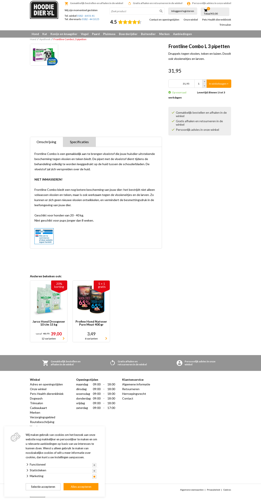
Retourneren (130, 389)
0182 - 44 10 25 (90, 19)
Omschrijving (46, 142)
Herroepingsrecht (134, 393)
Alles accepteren (81, 486)
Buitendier (148, 34)
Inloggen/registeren (182, 11)
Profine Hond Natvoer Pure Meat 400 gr (91, 323)
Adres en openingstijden (46, 384)
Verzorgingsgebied (42, 417)
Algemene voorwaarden (192, 489)
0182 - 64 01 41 (86, 15)
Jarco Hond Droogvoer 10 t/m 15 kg (49, 323)
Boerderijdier (128, 34)
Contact (127, 398)
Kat (44, 34)
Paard (96, 34)
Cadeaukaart (38, 408)
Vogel (85, 34)
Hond (35, 34)
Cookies (227, 489)
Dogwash (36, 398)
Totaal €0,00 (211, 13)
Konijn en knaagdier (63, 34)
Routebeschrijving (42, 422)
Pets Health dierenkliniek (216, 19)
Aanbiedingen (182, 34)
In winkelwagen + (218, 83)
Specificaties (79, 142)
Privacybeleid (213, 489)
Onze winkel (191, 19)
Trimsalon (225, 25)
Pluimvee (109, 34)
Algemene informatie (136, 384)
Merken (164, 34)
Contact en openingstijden (164, 19)
